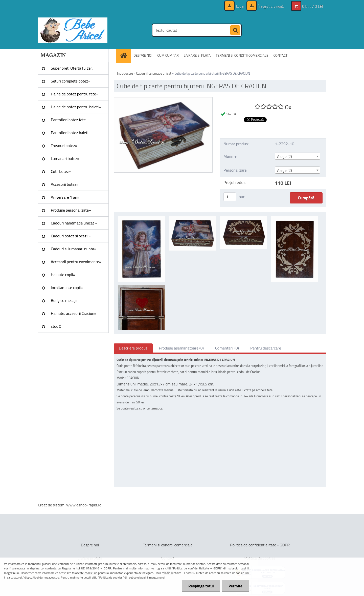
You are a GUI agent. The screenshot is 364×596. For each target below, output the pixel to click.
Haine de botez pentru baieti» (76, 107)
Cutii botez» (61, 171)
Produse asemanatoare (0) (181, 348)
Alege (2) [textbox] (284, 156)
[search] (235, 30)
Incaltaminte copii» (67, 287)
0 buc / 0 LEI (312, 6)
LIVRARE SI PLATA (197, 55)
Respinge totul (201, 586)
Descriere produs (133, 348)
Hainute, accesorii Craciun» (73, 313)
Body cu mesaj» (64, 300)
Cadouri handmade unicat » (74, 223)
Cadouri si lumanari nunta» (73, 249)
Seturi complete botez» (70, 81)
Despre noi (90, 545)
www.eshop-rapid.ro (83, 505)
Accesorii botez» (65, 184)
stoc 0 (56, 326)
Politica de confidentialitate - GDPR (260, 545)
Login (240, 6)
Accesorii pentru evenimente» (76, 262)
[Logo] (72, 30)
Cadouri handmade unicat (154, 73)
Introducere (125, 73)
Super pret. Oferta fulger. (72, 68)
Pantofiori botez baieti (69, 133)
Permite (235, 586)
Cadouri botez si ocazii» (70, 236)
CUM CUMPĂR (168, 55)
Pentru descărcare (265, 348)
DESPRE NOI (142, 55)
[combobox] (297, 156)
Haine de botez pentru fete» (74, 94)
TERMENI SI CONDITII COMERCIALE (242, 55)
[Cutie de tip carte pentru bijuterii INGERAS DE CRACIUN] (163, 99)
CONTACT (280, 55)
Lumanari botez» (65, 158)
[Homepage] (125, 55)
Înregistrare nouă (271, 6)
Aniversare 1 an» (65, 197)
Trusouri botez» (64, 145)
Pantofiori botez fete (68, 120)
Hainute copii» (63, 275)
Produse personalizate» (71, 210)
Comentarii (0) (227, 348)
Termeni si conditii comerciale (168, 545)
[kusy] (229, 196)
